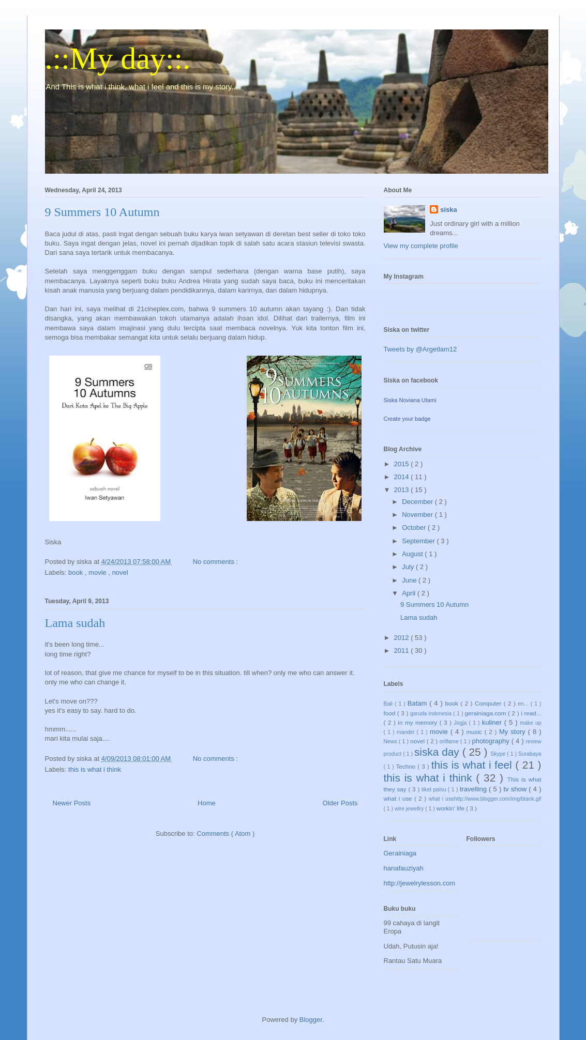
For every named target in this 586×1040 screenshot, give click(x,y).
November (418, 514)
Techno (406, 766)
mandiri (406, 732)
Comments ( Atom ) (225, 833)
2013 (402, 490)
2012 (402, 637)
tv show (516, 789)
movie (98, 572)
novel (120, 572)
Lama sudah (75, 623)
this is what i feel (473, 765)
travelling (474, 789)
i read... (531, 713)
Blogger (310, 1019)
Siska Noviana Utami (410, 400)
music (476, 731)
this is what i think (94, 769)
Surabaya (529, 754)
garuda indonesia (431, 713)
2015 (402, 464)
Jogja (461, 723)
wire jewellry (410, 809)
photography (491, 741)
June (410, 580)
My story (513, 732)
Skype (498, 754)
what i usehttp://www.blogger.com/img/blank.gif (485, 799)
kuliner (493, 722)
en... (524, 704)
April (409, 593)
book (76, 572)
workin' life (451, 808)
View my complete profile (421, 246)
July (409, 567)
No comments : (216, 561)
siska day (438, 752)
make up (530, 723)
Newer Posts (72, 803)
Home (207, 803)
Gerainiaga (400, 853)
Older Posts (340, 803)
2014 (402, 477)
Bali (389, 704)
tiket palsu (435, 789)
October (415, 527)
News (391, 741)
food (390, 713)
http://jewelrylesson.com (420, 883)
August (413, 554)
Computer (489, 703)
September (419, 541)
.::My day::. (118, 58)
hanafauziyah (404, 868)
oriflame (450, 741)
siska (448, 209)
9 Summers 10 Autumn (102, 212)
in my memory (418, 722)
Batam (418, 703)
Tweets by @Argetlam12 (420, 349)
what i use (399, 798)
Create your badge (407, 419)
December (418, 502)
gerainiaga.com (486, 713)
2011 (402, 650)
